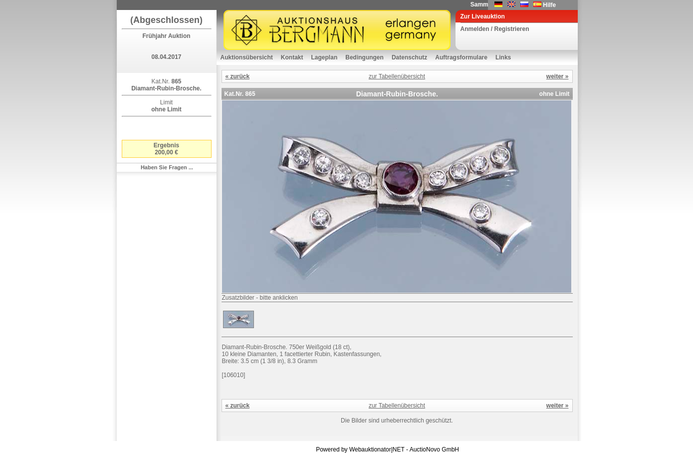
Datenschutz (409, 57)
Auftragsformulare (461, 57)
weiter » (557, 76)
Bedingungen (364, 57)
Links (503, 57)
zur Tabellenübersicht (397, 76)
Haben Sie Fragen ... (167, 167)
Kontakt (292, 57)
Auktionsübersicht (247, 57)
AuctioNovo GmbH (434, 449)
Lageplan (324, 57)
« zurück (238, 76)
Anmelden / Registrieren (495, 28)
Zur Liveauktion (483, 16)
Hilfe (549, 4)
